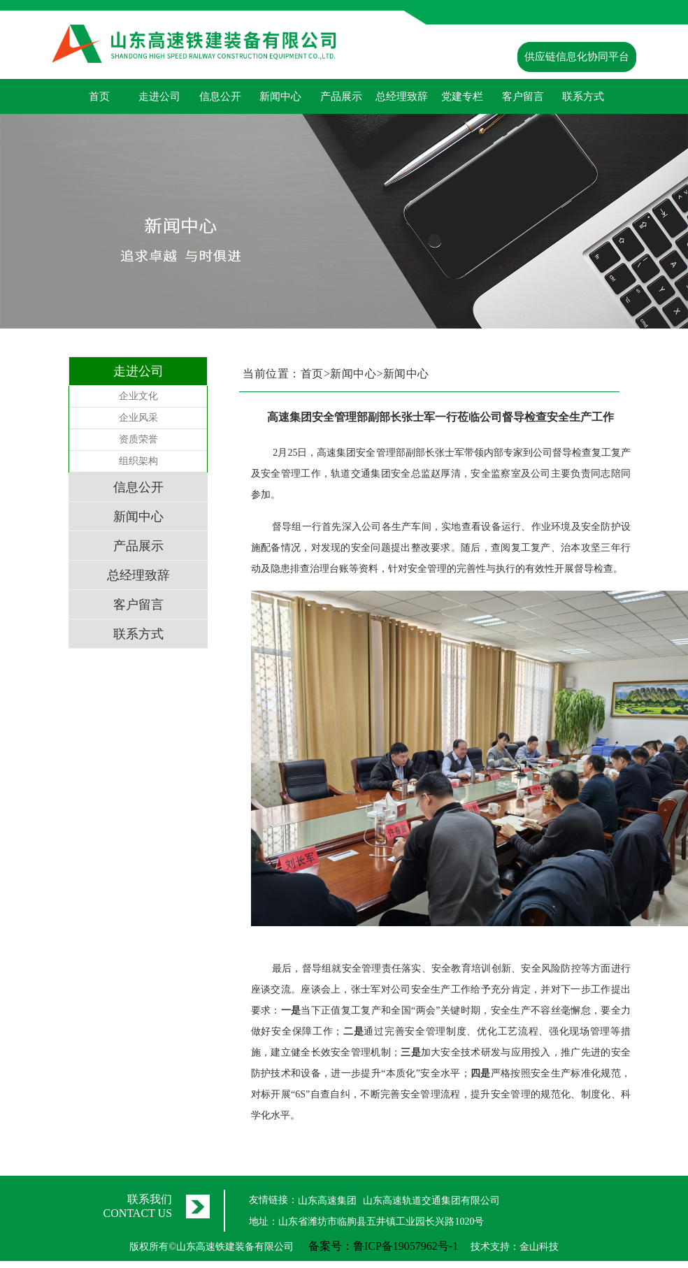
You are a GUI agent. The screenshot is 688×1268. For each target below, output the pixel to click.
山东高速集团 (327, 1200)
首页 (99, 96)
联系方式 (583, 96)
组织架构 (138, 461)
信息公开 (220, 96)
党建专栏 (462, 96)
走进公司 (159, 96)
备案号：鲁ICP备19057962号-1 (383, 1246)
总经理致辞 (401, 96)
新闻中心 (280, 96)
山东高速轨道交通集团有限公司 (431, 1200)
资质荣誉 (138, 439)
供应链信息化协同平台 (576, 56)
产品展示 (341, 96)
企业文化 (138, 396)
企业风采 (138, 417)
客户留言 (523, 96)
